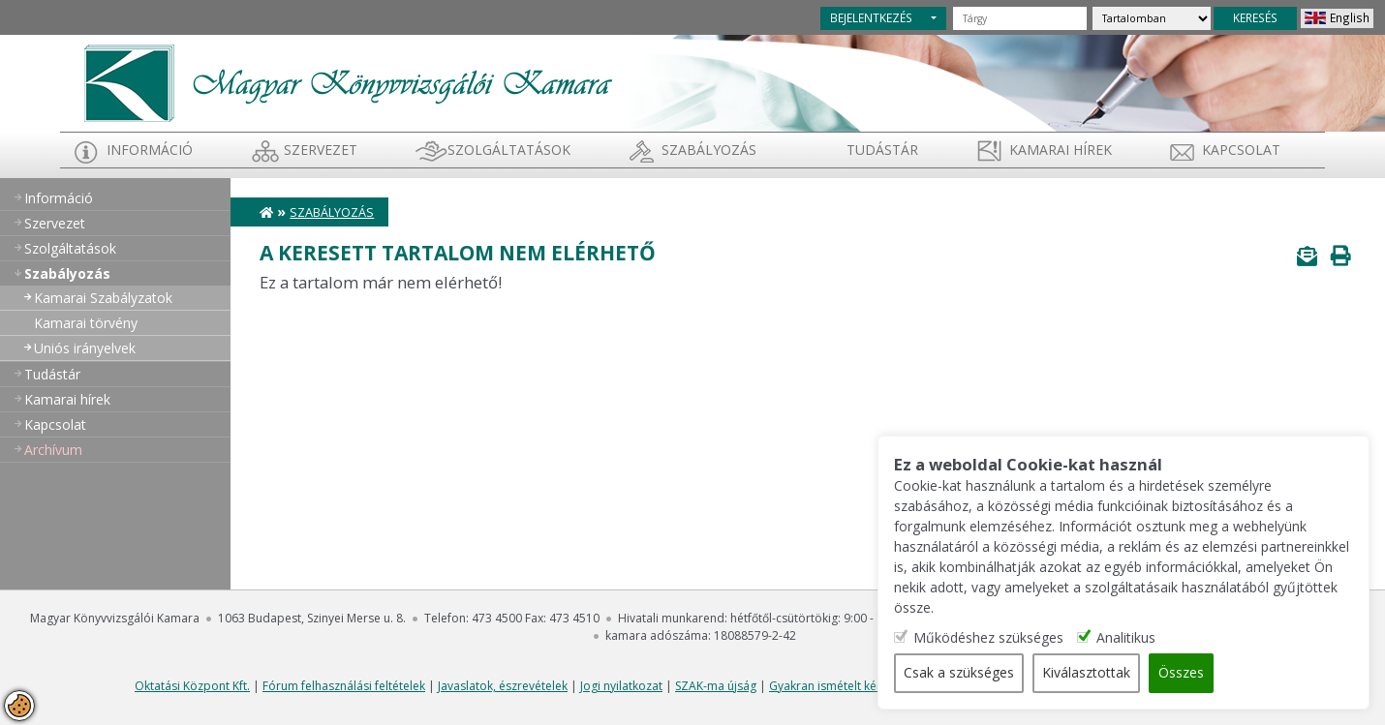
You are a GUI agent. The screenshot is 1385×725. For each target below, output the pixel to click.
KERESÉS (1255, 17)
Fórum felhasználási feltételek (343, 686)
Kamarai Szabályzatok (103, 297)
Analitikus (1133, 638)
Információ (150, 149)
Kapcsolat (1241, 149)
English (1350, 17)
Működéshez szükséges (996, 638)
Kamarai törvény (86, 323)
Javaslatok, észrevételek (503, 686)
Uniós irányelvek (85, 348)
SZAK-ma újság (715, 686)
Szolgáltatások (508, 149)
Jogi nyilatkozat (621, 686)
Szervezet (320, 149)
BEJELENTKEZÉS (871, 17)
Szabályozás (332, 212)
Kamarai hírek (1060, 149)
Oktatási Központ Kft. (192, 686)
